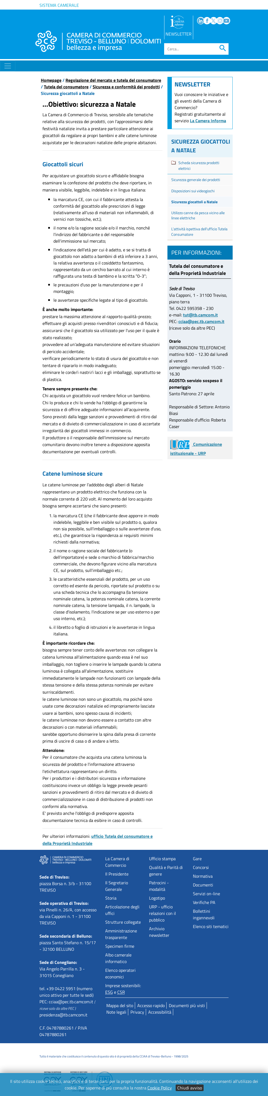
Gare (197, 858)
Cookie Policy (159, 1088)
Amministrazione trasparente (121, 934)
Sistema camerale (59, 5)
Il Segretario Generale (116, 886)
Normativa (203, 876)
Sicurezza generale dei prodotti (195, 179)
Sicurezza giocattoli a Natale (194, 202)
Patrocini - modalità (159, 886)
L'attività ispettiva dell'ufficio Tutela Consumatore (199, 231)
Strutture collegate (123, 922)
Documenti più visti (187, 1005)
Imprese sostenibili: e (123, 988)
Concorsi (201, 867)
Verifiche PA (204, 902)
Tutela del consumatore (66, 86)
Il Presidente (117, 874)
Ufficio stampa (162, 858)
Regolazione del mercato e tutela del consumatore (113, 80)
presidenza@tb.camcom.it (63, 1014)
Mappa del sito (119, 1005)
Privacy (137, 1012)
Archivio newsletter (159, 931)
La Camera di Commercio (117, 861)
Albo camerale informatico (118, 958)
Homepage (51, 80)
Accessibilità (159, 1012)
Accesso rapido (151, 1005)
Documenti (203, 885)
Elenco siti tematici (211, 926)
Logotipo (157, 898)
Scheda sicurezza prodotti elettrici (198, 165)
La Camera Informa (208, 120)
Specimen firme (119, 946)
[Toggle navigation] (7, 65)
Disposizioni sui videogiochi (193, 191)
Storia (110, 898)
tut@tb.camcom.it (200, 315)
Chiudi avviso (189, 1088)
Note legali (116, 1012)
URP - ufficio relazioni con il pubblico (162, 913)
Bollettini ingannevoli (204, 914)
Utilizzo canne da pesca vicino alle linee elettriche (198, 215)
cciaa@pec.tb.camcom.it (201, 321)
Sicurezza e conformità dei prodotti (126, 86)
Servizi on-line (206, 893)
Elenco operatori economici (120, 973)
